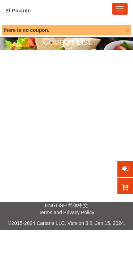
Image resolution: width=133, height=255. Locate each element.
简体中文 (78, 205)
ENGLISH (56, 205)
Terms (45, 212)
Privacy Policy (78, 212)
